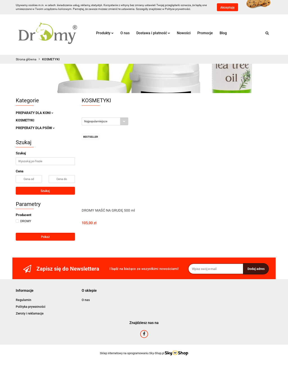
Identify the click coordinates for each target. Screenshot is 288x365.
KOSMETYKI (25, 120)
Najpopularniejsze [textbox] (95, 121)
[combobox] (105, 121)
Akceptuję (227, 7)
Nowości (184, 33)
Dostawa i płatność (153, 33)
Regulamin (23, 300)
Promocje (205, 33)
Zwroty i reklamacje (30, 313)
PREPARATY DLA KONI (34, 113)
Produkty (105, 33)
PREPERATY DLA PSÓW (35, 128)
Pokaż (45, 237)
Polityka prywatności (30, 306)
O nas (125, 33)
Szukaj (45, 191)
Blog (223, 33)
